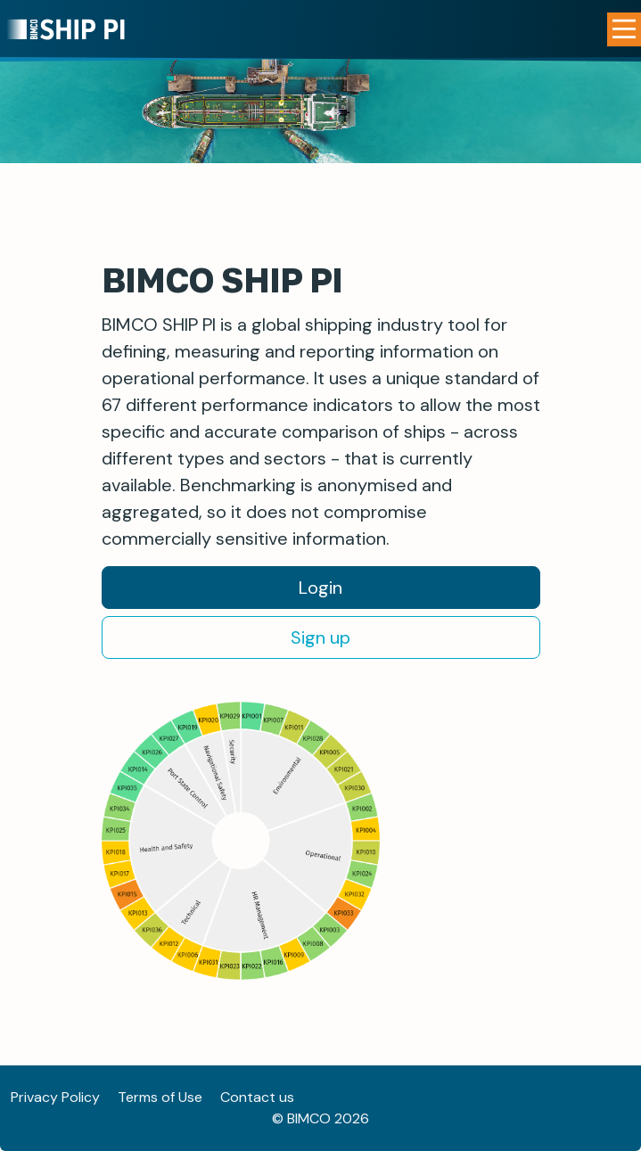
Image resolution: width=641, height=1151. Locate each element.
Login (320, 587)
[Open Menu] (624, 29)
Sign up (320, 637)
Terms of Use (160, 1097)
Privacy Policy (55, 1097)
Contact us (257, 1097)
